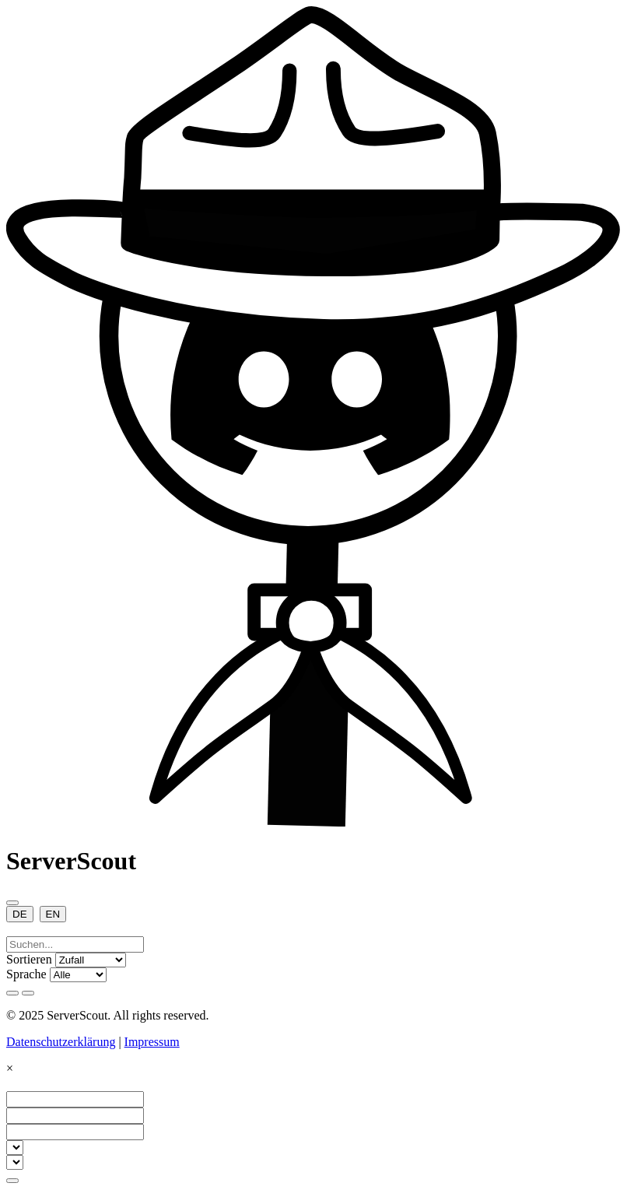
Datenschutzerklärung (60, 1041)
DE (19, 914)
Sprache (26, 974)
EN (53, 914)
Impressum (152, 1041)
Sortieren (29, 959)
